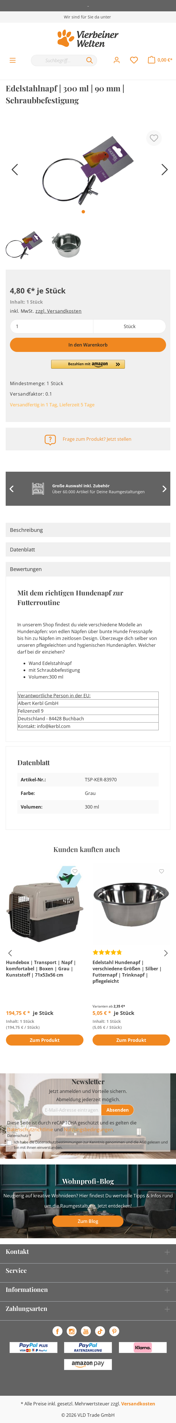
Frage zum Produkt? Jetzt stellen (97, 439)
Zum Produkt (45, 1040)
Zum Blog (88, 1221)
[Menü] (13, 60)
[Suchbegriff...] (56, 60)
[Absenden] (117, 1110)
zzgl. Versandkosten (58, 311)
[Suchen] (89, 60)
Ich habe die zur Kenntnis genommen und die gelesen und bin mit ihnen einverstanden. (91, 1144)
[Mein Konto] (116, 60)
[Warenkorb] (160, 60)
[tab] (88, 530)
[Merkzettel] (134, 60)
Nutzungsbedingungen (88, 1129)
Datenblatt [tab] (22, 549)
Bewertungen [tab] (26, 569)
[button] (88, 366)
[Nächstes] (163, 171)
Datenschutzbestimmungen (58, 1142)
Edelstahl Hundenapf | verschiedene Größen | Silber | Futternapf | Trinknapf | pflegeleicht (127, 971)
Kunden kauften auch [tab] (86, 849)
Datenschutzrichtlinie (30, 1129)
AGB (142, 1142)
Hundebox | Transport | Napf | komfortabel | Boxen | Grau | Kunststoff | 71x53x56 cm (41, 968)
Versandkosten (138, 1404)
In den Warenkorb (88, 345)
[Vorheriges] (13, 171)
